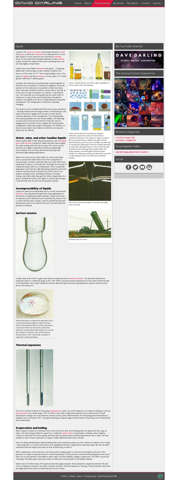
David (24, 2)
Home (78, 3)
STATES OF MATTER (125, 137)
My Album (132, 3)
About (87, 3)
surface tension (76, 278)
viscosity (40, 76)
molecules (39, 54)
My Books (118, 3)
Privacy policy (90, 476)
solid (63, 52)
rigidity (26, 76)
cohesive (57, 56)
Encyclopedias (102, 3)
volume (61, 59)
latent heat (67, 433)
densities (40, 68)
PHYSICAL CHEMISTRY (126, 140)
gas (22, 54)
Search (157, 3)
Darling (48, 2)
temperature (55, 411)
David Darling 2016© (107, 476)
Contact (145, 3)
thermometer (22, 413)
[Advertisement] (87, 24)
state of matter (34, 52)
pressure (19, 193)
